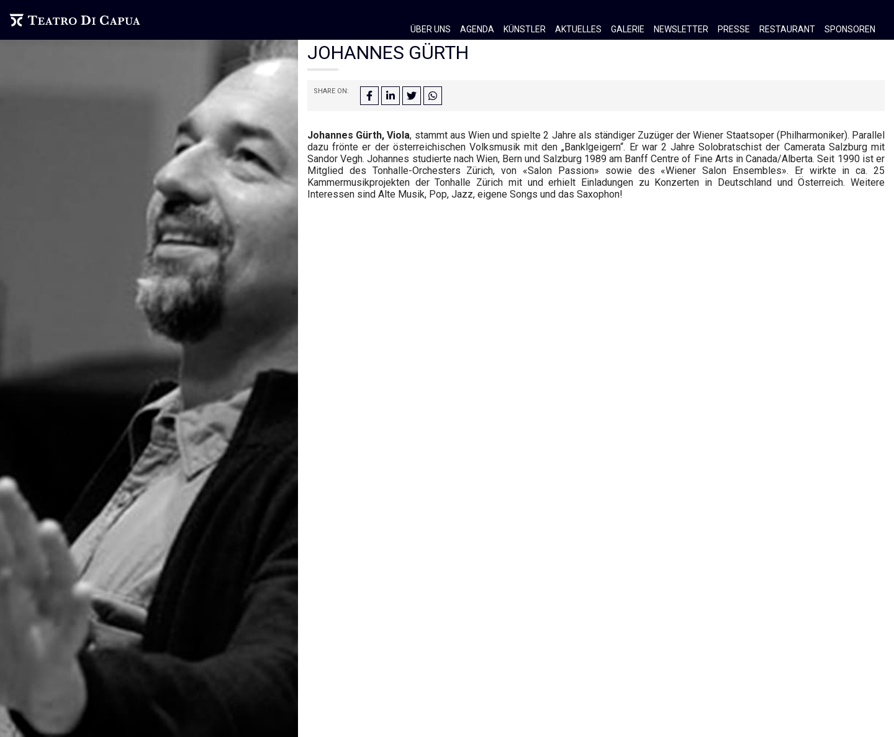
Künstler (524, 29)
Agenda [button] (477, 29)
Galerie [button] (627, 29)
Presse (734, 29)
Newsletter (681, 29)
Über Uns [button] (430, 29)
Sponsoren (849, 29)
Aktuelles (578, 29)
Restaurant (787, 29)
